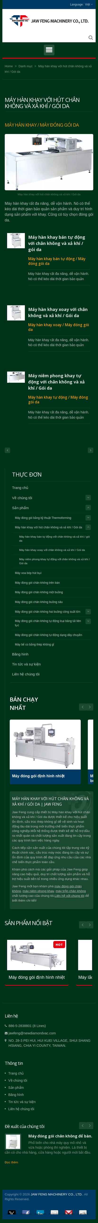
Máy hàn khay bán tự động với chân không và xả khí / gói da (56, 243)
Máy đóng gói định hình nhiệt (38, 776)
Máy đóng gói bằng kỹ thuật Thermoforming (43, 518)
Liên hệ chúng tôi (26, 674)
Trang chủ (20, 488)
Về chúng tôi (22, 498)
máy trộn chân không (71, 891)
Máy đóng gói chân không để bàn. (60, 1136)
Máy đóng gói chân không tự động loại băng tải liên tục (48, 623)
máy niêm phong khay (38, 891)
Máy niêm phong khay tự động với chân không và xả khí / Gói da (56, 382)
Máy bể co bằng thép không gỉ (34, 644)
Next (82, 707)
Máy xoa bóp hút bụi (28, 573)
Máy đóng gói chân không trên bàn (37, 582)
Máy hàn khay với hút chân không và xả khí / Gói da (48, 527)
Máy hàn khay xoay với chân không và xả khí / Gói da (58, 312)
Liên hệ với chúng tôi (70, 896)
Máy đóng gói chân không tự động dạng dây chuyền (48, 635)
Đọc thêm (11, 1162)
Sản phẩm (20, 508)
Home (9, 66)
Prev (89, 707)
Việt (87, 4)
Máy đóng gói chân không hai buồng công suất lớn (47, 611)
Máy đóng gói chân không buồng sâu (39, 602)
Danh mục (25, 66)
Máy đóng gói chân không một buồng (39, 592)
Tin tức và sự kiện (26, 664)
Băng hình (20, 654)
